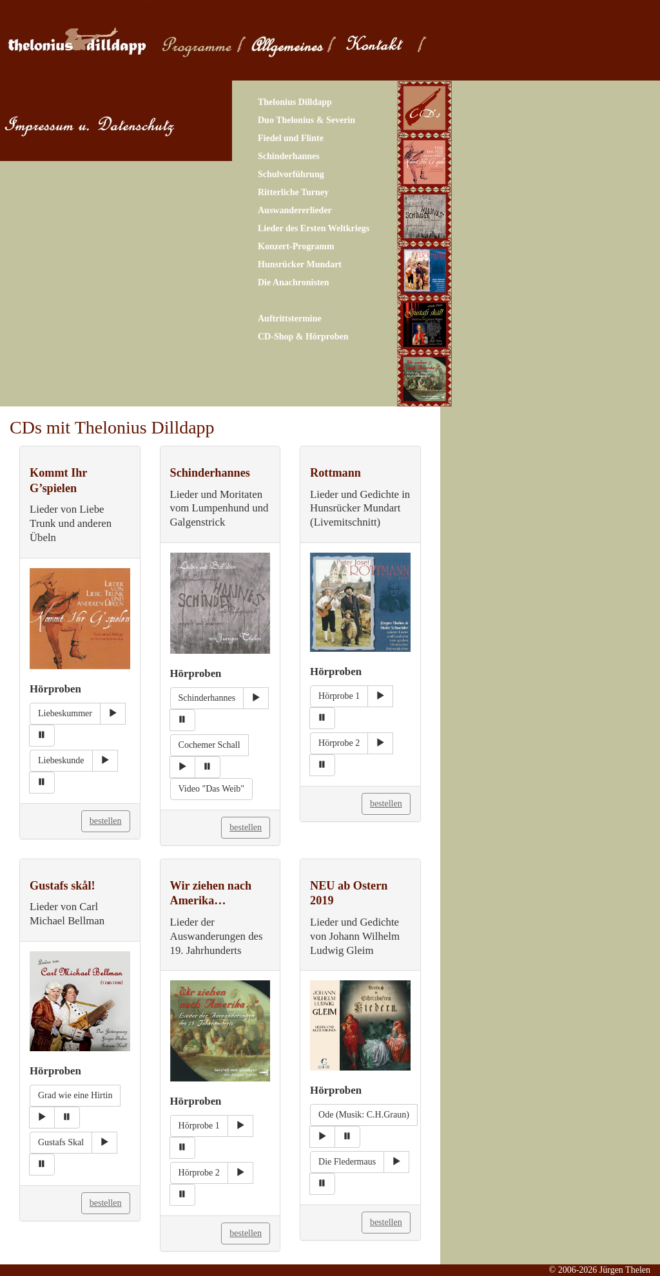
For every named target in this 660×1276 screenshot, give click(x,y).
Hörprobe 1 (339, 696)
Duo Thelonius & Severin (306, 120)
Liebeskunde (61, 760)
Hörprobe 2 (339, 743)
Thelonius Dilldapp (295, 102)
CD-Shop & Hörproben (303, 336)
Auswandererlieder (295, 210)
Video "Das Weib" (212, 789)
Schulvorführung (291, 174)
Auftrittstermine (290, 318)
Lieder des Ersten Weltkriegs (313, 228)
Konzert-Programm (296, 246)
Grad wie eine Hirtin (75, 1095)
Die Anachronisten (293, 282)
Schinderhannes (289, 156)
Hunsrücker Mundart (300, 264)
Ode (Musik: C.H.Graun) (363, 1114)
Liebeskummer (65, 713)
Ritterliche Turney (293, 192)
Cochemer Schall (209, 745)
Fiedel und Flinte (291, 138)
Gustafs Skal (61, 1142)
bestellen (106, 821)
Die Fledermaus (347, 1161)
